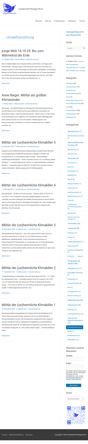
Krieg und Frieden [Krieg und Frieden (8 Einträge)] (74, 286)
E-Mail (69, 367)
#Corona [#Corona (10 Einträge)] (72, 157)
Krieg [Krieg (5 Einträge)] (80, 259)
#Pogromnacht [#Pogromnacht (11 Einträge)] (74, 187)
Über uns (48, 21)
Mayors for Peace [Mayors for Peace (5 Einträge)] (74, 299)
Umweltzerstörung (33, 59)
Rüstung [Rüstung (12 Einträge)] (72, 313)
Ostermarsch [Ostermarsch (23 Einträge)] (74, 308)
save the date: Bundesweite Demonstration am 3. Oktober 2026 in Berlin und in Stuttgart (76, 68)
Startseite (38, 21)
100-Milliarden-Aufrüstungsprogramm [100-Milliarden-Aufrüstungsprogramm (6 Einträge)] (74, 210)
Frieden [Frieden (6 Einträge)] (71, 240)
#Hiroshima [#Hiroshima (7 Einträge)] (72, 166)
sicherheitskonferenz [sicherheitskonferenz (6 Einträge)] (75, 317)
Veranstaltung (71, 117)
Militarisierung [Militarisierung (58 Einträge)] (75, 303)
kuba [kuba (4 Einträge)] (70, 290)
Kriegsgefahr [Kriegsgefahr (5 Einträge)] (72, 282)
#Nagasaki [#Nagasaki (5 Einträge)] (71, 178)
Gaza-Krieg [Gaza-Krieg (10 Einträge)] (73, 249)
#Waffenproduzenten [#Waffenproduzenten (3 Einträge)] (74, 199)
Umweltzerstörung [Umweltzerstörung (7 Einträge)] (74, 330)
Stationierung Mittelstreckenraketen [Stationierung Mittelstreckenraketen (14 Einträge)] (75, 323)
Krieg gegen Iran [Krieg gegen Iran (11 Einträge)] (75, 271)
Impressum (30, 438)
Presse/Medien (20, 59)
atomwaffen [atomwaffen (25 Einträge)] (74, 227)
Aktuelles (69, 86)
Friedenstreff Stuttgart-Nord (31, 9)
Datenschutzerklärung (73, 381)
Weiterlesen (72, 21)
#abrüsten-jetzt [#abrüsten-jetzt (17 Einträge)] (75, 135)
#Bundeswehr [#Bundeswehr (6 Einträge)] (73, 153)
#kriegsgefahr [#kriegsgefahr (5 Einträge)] (73, 174)
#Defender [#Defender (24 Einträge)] (73, 162)
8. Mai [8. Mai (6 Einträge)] (70, 203)
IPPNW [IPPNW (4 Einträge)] (70, 259)
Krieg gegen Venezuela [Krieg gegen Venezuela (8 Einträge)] (75, 277)
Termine (82, 21)
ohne (68, 110)
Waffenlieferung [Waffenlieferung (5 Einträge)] (73, 338)
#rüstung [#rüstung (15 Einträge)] (72, 191)
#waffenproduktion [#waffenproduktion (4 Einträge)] (74, 195)
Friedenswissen (59, 21)
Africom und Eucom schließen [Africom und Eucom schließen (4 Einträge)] (73, 221)
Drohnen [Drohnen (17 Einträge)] (72, 236)
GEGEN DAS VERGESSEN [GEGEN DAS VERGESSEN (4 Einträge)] (75, 254)
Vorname (69, 359)
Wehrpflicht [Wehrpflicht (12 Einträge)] (73, 343)
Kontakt (4, 438)
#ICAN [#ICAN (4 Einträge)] (70, 170)
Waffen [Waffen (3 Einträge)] (70, 334)
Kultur (68, 100)
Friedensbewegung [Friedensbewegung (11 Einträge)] (76, 245)
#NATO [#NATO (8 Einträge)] (71, 182)
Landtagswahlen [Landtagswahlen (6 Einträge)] (73, 294)
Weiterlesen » (6, 83)
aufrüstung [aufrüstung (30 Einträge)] (73, 231)
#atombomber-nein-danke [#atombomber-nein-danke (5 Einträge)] (75, 140)
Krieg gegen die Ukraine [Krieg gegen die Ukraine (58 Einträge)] (74, 265)
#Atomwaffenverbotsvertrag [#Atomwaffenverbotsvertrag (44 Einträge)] (75, 147)
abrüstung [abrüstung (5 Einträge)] (71, 216)
